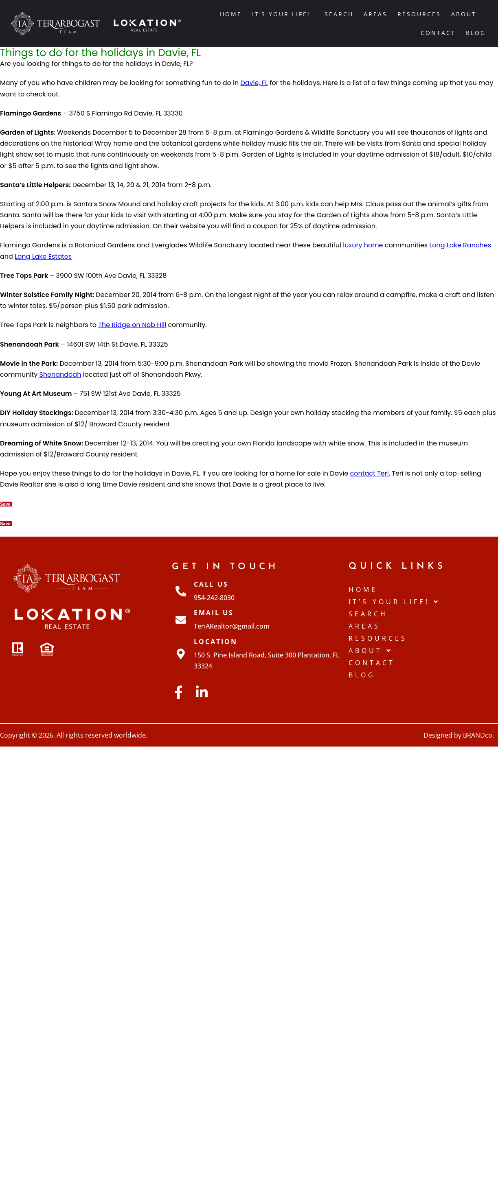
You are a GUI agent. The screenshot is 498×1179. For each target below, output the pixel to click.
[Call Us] (181, 591)
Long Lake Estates (43, 256)
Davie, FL (254, 82)
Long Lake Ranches (460, 245)
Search (339, 14)
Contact (438, 33)
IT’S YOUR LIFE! (283, 14)
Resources (419, 14)
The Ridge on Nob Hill (132, 325)
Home (231, 14)
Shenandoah (60, 374)
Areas (375, 14)
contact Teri (369, 473)
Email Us (214, 612)
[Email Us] (181, 620)
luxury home (363, 245)
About (465, 14)
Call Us (211, 584)
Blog (476, 33)
